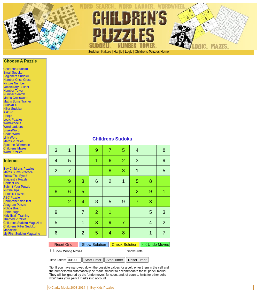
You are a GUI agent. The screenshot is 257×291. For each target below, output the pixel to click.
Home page (11, 212)
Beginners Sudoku (16, 76)
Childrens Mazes (14, 148)
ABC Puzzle (11, 197)
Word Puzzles (12, 152)
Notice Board (12, 208)
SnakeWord (11, 130)
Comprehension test (17, 201)
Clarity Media (60, 287)
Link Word (10, 137)
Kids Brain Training (16, 215)
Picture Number (14, 83)
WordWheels (12, 123)
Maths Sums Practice (18, 172)
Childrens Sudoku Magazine (22, 223)
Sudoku (93, 51)
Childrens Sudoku (15, 69)
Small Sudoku (12, 72)
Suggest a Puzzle (15, 179)
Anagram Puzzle (14, 205)
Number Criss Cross (17, 80)
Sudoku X (10, 105)
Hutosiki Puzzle (14, 194)
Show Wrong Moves (68, 251)
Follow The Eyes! (15, 176)
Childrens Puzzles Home (152, 51)
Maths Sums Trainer (17, 101)
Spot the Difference (16, 145)
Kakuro (106, 51)
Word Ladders (13, 127)
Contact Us (11, 183)
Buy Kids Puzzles (102, 287)
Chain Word (11, 134)
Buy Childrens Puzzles (18, 168)
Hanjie (118, 51)
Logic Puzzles (12, 119)
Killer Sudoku (12, 109)
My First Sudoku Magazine (21, 233)
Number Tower (13, 90)
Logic (129, 51)
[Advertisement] (208, 94)
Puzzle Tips (11, 190)
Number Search (14, 94)
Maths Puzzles (13, 141)
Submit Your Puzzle (16, 186)
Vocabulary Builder (16, 87)
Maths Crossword (15, 98)
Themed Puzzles (14, 219)
